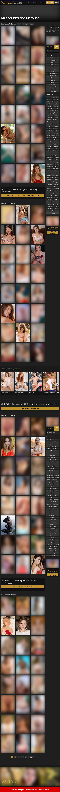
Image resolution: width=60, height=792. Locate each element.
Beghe (56, 490)
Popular (31, 24)
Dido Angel (49, 542)
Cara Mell (55, 504)
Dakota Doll (52, 524)
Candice (56, 499)
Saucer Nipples (53, 69)
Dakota (49, 522)
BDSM (49, 106)
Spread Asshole (51, 197)
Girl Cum (49, 146)
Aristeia (50, 484)
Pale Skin (49, 173)
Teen (48, 202)
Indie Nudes (53, 62)
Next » (31, 757)
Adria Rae (55, 439)
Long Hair (49, 162)
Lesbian (49, 159)
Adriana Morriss (53, 441)
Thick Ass (55, 202)
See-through (50, 188)
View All (53, 213)
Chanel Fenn (52, 515)
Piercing (49, 179)
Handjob (49, 150)
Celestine (52, 513)
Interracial (52, 153)
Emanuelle (55, 546)
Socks (56, 195)
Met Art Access (53, 84)
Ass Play (56, 101)
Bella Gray (55, 493)
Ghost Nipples (52, 144)
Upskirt (56, 206)
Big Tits (50, 115)
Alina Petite (53, 459)
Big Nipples (53, 110)
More (42, 2)
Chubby (56, 124)
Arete (56, 482)
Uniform (49, 206)
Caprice (49, 504)
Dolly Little (49, 544)
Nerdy (57, 166)
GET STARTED (49, 2)
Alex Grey (52, 450)
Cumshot (55, 128)
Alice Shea (52, 455)
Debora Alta (52, 533)
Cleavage (49, 126)
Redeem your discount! (53, 232)
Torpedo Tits (50, 204)
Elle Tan (49, 546)
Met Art (49, 47)
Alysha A (52, 468)
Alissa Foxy (50, 466)
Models (49, 437)
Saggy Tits (52, 186)
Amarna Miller (52, 473)
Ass (52, 101)
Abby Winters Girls (52, 87)
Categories (34, 2)
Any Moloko (55, 479)
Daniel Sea (49, 531)
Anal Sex (49, 99)
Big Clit (56, 108)
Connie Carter (52, 519)
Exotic (53, 135)
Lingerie (56, 159)
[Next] (57, 384)
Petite (56, 177)
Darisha (56, 531)
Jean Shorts (53, 155)
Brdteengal (53, 60)
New (28, 2)
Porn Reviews (52, 71)
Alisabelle (52, 464)
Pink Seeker (53, 89)
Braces (49, 122)
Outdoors (55, 170)
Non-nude (55, 168)
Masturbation (50, 164)
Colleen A (52, 517)
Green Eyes (50, 148)
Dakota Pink (52, 526)
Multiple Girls (50, 166)
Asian (48, 101)
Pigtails (56, 179)
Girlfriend (56, 146)
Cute (57, 130)
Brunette (55, 122)
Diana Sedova (52, 539)
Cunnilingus (50, 130)
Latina (57, 157)
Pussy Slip (49, 184)
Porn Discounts (53, 66)
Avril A (52, 486)
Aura (56, 484)
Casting (49, 124)
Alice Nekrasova (52, 453)
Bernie (49, 495)
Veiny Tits (49, 208)
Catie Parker (52, 511)
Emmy (57, 551)
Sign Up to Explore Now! (30, 409)
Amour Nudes (52, 75)
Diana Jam (52, 537)
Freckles (56, 139)
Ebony (56, 133)
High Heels (56, 150)
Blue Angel (49, 499)
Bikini (56, 115)
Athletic (49, 104)
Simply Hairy (52, 91)
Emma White (50, 551)
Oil (48, 170)
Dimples (49, 133)
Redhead (56, 184)
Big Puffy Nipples (52, 73)
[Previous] (3, 384)
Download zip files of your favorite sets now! (23, 196)
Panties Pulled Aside (52, 175)
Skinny (56, 190)
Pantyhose (50, 177)
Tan (58, 197)
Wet (53, 211)
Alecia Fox (55, 448)
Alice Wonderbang (52, 457)
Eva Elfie (52, 553)
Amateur (49, 97)
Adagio (49, 439)
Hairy (56, 148)
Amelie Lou (50, 475)
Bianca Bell (53, 497)
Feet (57, 135)
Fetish (48, 137)
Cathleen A (52, 508)
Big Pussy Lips (52, 113)
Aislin (56, 446)
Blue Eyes (55, 119)
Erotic (48, 135)
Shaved (57, 188)
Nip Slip (49, 168)
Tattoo (56, 199)
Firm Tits (55, 137)
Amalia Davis (52, 470)
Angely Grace (50, 477)
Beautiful (49, 108)
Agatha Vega (52, 444)
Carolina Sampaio (52, 506)
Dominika (56, 544)
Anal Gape (56, 97)
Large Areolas (50, 157)
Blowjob (49, 119)
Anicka (57, 477)
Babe (56, 104)
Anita (48, 479)
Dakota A (55, 522)
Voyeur (56, 208)
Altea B (56, 466)
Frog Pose (52, 142)
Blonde (56, 117)
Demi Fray (52, 535)
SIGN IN (57, 2)
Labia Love (53, 64)
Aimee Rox (50, 446)
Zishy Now (52, 78)
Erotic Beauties (53, 58)
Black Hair (49, 117)
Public (48, 182)
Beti (56, 495)
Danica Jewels (52, 528)
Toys (57, 204)
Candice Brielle (53, 502)
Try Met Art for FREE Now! (23, 587)
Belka (48, 493)
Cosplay (49, 128)
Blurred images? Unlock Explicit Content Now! (30, 789)
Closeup (56, 126)
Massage (56, 162)
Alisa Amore (52, 462)
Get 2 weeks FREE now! (52, 574)
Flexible (49, 139)
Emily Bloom (52, 548)
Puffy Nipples (55, 182)
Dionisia (56, 542)
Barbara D (49, 490)
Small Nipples (52, 193)
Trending (24, 24)
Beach (56, 106)
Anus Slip (56, 99)
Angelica (56, 475)
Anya (49, 482)
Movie (57, 164)
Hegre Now (53, 80)
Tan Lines (49, 199)
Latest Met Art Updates (10, 369)
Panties (56, 173)
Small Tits (49, 195)
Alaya (48, 448)
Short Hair (49, 190)
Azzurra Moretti (53, 488)
